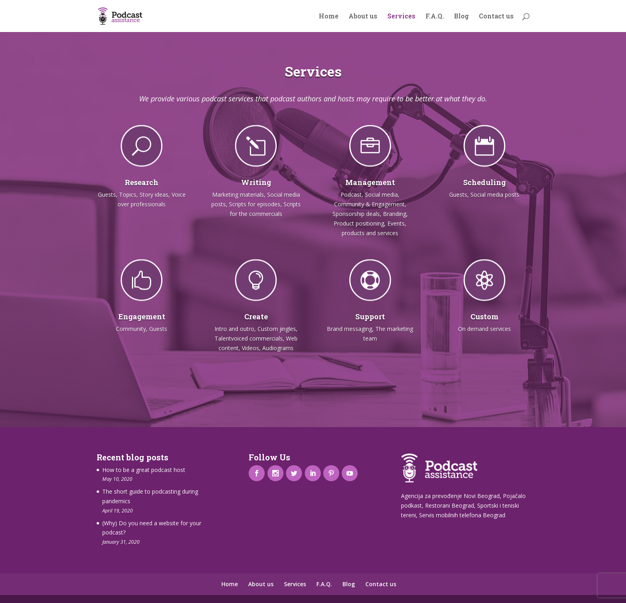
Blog (461, 16)
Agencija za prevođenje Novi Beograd (450, 496)
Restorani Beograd (449, 505)
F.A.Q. (434, 16)
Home (328, 16)
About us (362, 16)
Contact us (496, 16)
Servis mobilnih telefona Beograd (462, 515)
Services (401, 16)
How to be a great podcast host (143, 470)
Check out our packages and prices (312, 384)
